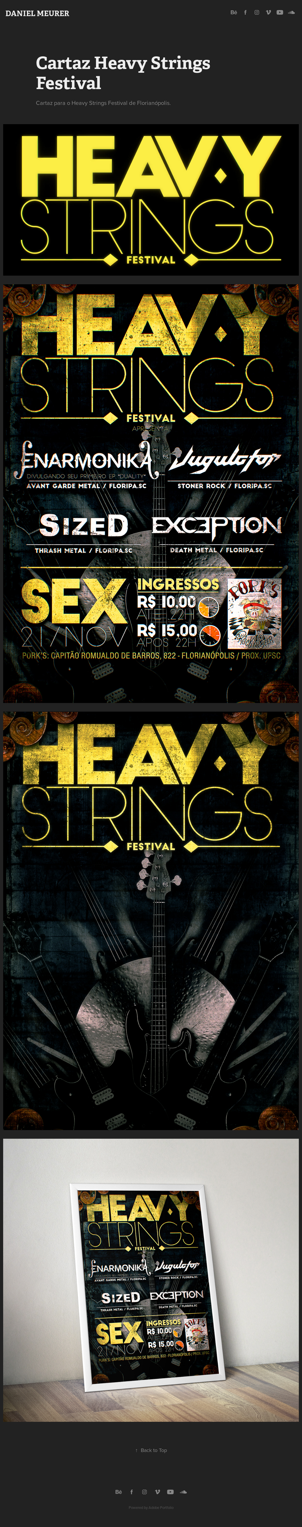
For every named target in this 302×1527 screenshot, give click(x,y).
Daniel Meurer (37, 13)
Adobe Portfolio (161, 1507)
